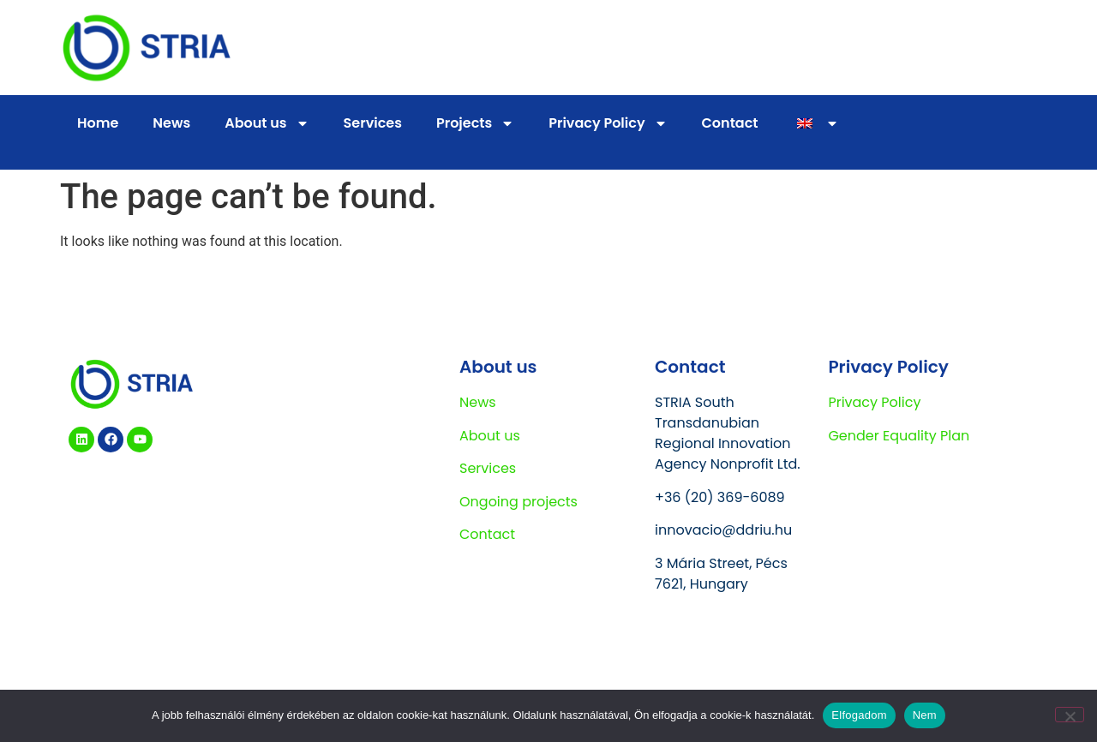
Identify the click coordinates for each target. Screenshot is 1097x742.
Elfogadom (858, 715)
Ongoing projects (518, 502)
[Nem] (1069, 714)
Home (97, 123)
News (171, 123)
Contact (730, 123)
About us (267, 123)
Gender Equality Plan (898, 436)
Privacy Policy (607, 123)
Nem (925, 715)
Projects (475, 123)
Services (373, 123)
